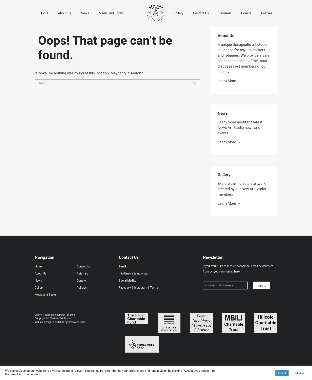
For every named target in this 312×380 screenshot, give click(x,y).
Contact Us (201, 13)
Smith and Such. (77, 322)
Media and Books (111, 13)
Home (44, 13)
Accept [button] (282, 373)
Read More (298, 373)
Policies (266, 13)
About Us (64, 13)
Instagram (140, 287)
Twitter (154, 287)
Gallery (178, 13)
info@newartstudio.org (133, 273)
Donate (246, 13)
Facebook (125, 287)
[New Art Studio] (156, 13)
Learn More (227, 81)
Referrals (225, 13)
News (85, 13)
